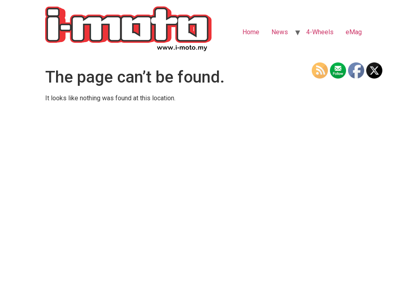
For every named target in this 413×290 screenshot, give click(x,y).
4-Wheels (320, 32)
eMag (354, 32)
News (279, 32)
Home (250, 32)
